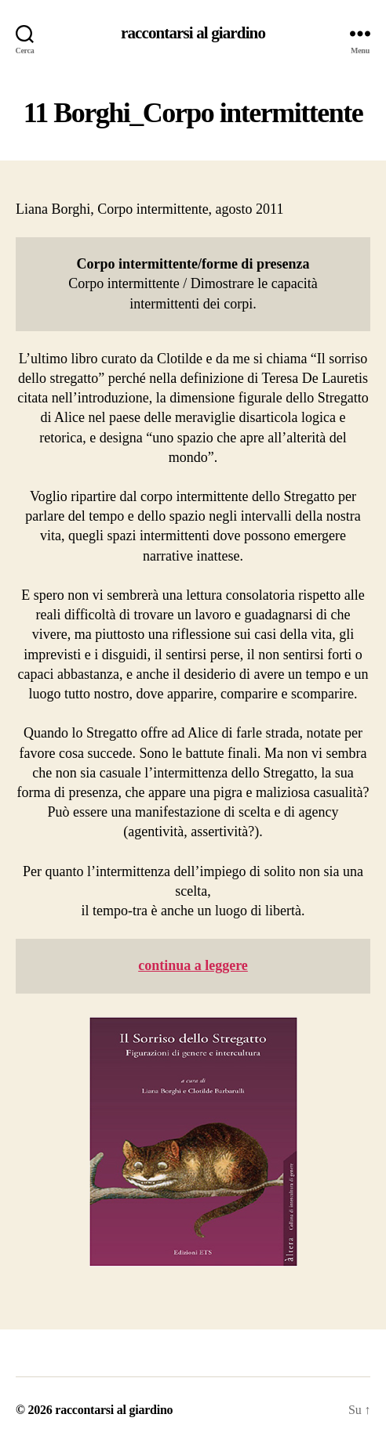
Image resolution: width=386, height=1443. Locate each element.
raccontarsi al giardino (193, 33)
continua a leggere (193, 965)
